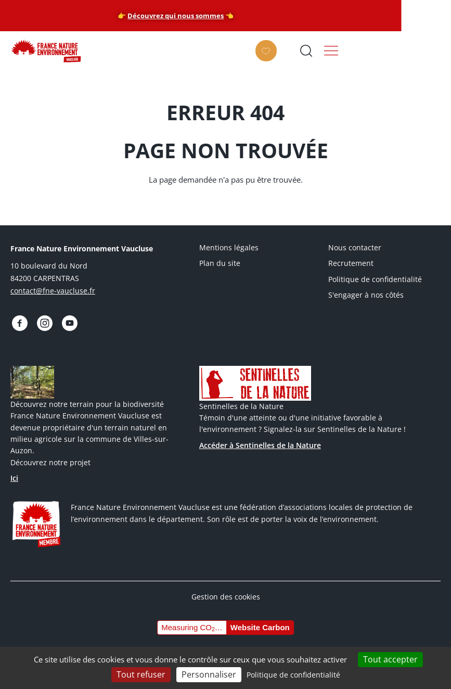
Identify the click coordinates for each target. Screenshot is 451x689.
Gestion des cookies (225, 594)
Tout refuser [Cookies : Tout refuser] (141, 674)
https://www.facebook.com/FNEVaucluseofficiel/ (18, 322)
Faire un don (348, 58)
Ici (14, 476)
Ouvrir (394, 50)
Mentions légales (229, 247)
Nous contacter (354, 247)
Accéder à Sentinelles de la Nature (260, 443)
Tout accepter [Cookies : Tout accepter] (390, 659)
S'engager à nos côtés (366, 295)
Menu (430, 50)
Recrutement (350, 263)
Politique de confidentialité (375, 279)
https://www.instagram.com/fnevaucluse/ (41, 322)
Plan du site (219, 263)
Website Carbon (260, 625)
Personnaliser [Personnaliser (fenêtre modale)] (209, 674)
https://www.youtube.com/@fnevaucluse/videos (65, 322)
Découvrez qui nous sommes (225, 15)
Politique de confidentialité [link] (293, 675)
